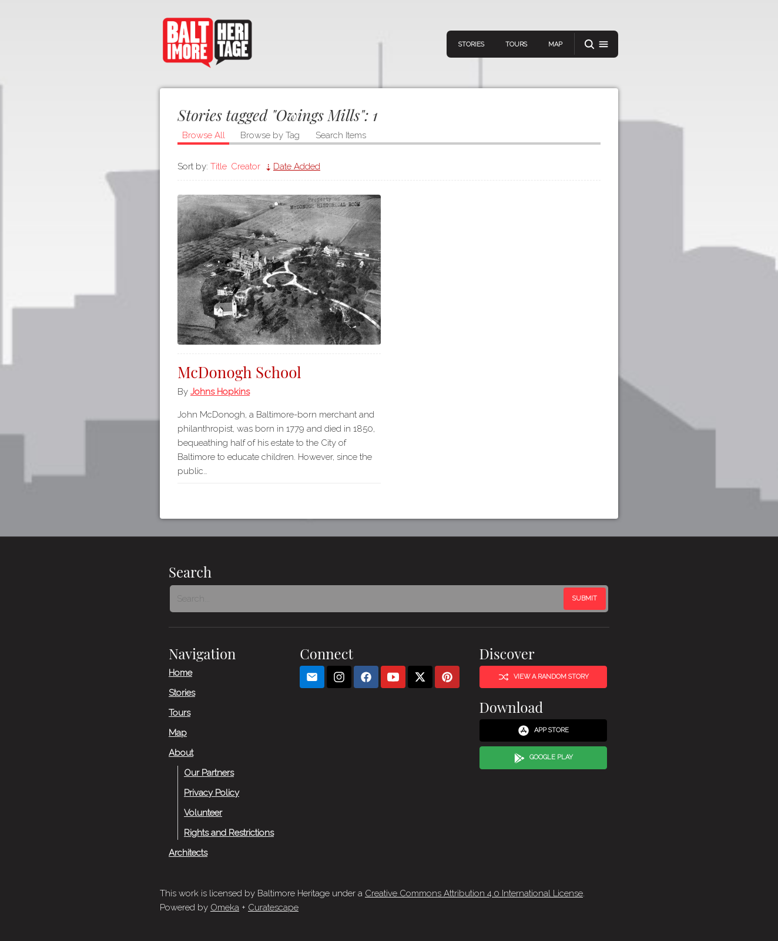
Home (180, 673)
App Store (543, 730)
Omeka (224, 907)
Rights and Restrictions (229, 832)
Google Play (544, 758)
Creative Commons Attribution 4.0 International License (474, 893)
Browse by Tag (270, 135)
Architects (188, 852)
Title (218, 166)
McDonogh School (239, 372)
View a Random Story (543, 677)
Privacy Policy (211, 792)
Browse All (203, 135)
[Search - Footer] (368, 599)
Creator (245, 166)
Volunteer (203, 812)
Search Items (341, 135)
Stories (471, 44)
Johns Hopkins (220, 391)
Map (555, 44)
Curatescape (273, 907)
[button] (596, 44)
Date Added (296, 166)
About (181, 753)
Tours (516, 44)
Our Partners (209, 773)
